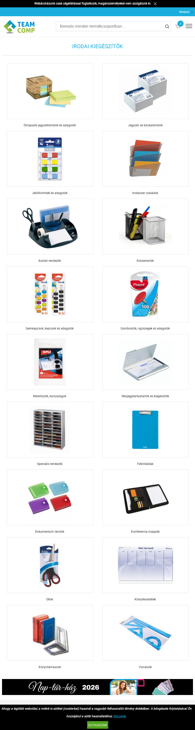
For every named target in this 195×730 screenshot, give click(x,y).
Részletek (119, 716)
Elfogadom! (97, 725)
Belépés (184, 12)
